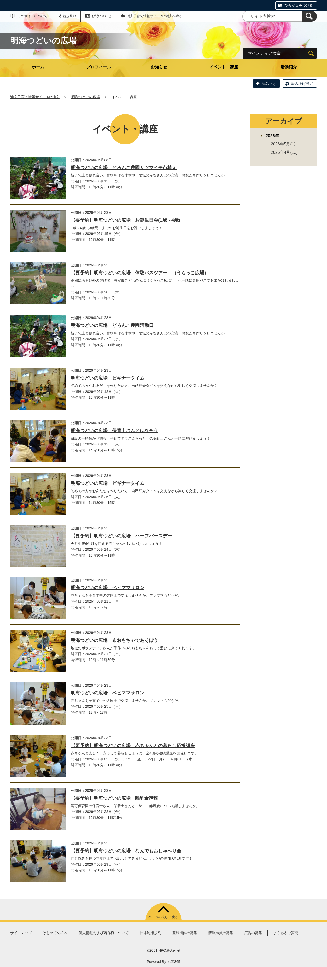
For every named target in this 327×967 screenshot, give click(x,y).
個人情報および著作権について (104, 933)
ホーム (38, 67)
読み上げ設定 (302, 83)
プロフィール (98, 67)
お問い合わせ (101, 16)
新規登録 (69, 16)
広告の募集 (253, 933)
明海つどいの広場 (85, 97)
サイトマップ (21, 933)
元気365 (173, 962)
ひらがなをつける (298, 5)
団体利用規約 (150, 933)
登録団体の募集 (184, 933)
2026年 (272, 136)
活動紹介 (289, 67)
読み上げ (269, 83)
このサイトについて (33, 16)
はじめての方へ (55, 933)
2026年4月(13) (284, 152)
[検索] (309, 16)
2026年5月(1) (283, 144)
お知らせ (159, 67)
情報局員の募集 (220, 933)
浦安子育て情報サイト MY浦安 (35, 97)
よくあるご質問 (285, 933)
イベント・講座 (223, 67)
